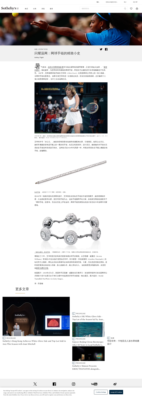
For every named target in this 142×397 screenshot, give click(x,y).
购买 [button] (26, 9)
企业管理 (64, 381)
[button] (72, 290)
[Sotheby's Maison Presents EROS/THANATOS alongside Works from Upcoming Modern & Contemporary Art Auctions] (123, 330)
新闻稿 (63, 373)
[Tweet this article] (101, 49)
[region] (71, 392)
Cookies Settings (101, 392)
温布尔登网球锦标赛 (56, 67)
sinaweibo (115, 360)
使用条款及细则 (90, 377)
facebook (54, 360)
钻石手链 (37, 192)
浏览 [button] (43, 9)
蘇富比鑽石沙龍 (42, 268)
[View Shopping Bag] (137, 8)
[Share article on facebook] (106, 49)
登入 (98, 2)
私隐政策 (64, 377)
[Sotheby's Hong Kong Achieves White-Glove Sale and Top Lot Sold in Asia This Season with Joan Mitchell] (36, 317)
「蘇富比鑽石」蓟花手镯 (42, 252)
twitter (35, 360)
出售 (34, 9)
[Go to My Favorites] (131, 8)
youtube (94, 360)
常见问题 (40, 377)
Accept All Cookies (116, 392)
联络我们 (40, 373)
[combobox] (104, 9)
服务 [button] (51, 9)
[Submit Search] (125, 8)
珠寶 (35, 49)
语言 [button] (134, 2)
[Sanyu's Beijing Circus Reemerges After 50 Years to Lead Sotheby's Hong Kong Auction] (123, 304)
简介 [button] (125, 2)
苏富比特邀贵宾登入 (111, 2)
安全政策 (88, 373)
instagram (73, 360)
